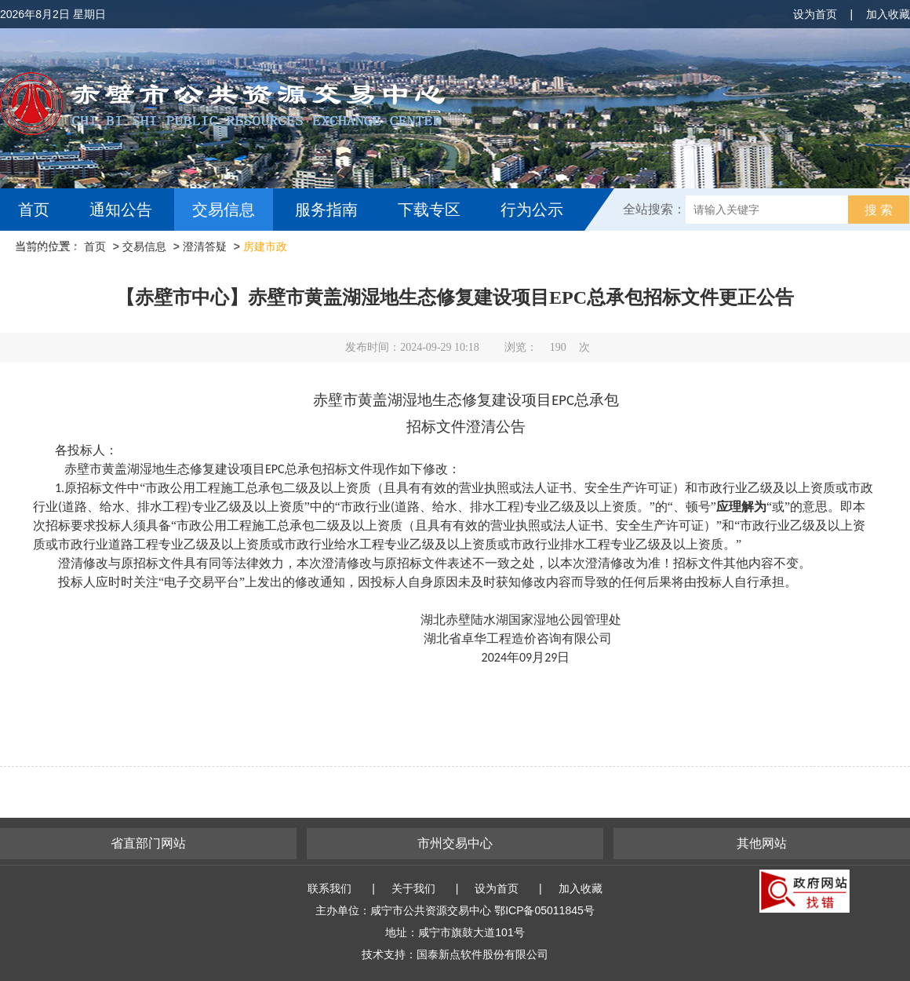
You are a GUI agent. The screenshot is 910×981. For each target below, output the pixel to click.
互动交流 (53, 252)
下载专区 (429, 209)
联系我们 (329, 888)
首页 (33, 209)
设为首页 (815, 14)
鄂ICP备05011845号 (544, 910)
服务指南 (326, 209)
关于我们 (413, 888)
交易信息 (223, 209)
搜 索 (878, 210)
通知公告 (120, 209)
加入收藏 (888, 14)
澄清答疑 (205, 246)
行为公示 (531, 209)
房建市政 (265, 246)
